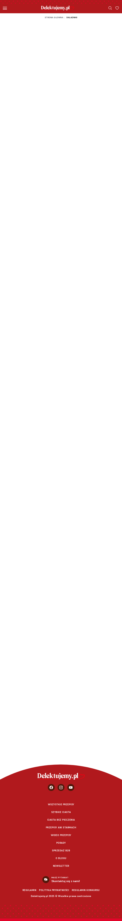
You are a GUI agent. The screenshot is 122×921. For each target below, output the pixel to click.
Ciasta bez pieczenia (61, 819)
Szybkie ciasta (61, 812)
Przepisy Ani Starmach (61, 827)
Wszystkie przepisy (61, 804)
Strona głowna (54, 17)
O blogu (61, 858)
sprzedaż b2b (61, 850)
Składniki (71, 17)
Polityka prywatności (54, 890)
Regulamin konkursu (86, 890)
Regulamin (29, 890)
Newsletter (61, 865)
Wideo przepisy (61, 835)
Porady (61, 842)
